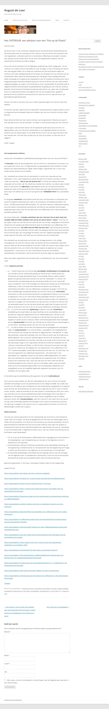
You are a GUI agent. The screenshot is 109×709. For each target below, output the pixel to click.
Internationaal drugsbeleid (87, 131)
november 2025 (83, 161)
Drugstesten (82, 121)
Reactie (7, 632)
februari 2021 (83, 241)
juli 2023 (81, 185)
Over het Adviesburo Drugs (41, 20)
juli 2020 (81, 256)
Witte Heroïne (83, 144)
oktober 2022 (83, 197)
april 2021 (82, 236)
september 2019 (84, 277)
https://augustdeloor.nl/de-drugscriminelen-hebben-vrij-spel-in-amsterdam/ (31, 571)
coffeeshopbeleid (62, 589)
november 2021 (83, 223)
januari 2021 (82, 243)
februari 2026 (83, 159)
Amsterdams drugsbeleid (42, 589)
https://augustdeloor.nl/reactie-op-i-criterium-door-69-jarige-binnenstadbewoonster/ (34, 478)
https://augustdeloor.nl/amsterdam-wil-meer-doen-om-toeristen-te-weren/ (31, 550)
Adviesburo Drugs (28, 589)
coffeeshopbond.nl (85, 377)
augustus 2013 (83, 353)
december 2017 (83, 318)
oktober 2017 (83, 323)
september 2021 (84, 225)
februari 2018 (83, 313)
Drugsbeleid (8, 591)
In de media (26, 591)
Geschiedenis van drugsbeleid (88, 126)
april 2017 (82, 336)
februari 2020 (83, 269)
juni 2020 (81, 259)
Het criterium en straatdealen (58, 607)
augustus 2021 (83, 228)
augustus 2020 (83, 254)
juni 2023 (81, 187)
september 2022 (84, 200)
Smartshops (82, 136)
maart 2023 (82, 195)
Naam (7, 655)
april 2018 (82, 307)
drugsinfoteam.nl (84, 374)
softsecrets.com (84, 379)
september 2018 (84, 297)
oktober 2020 (83, 249)
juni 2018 (81, 305)
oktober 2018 (83, 295)
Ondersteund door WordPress (13, 700)
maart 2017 (82, 338)
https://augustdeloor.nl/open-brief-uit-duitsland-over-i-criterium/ (27, 484)
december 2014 (83, 348)
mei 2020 (81, 261)
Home (6, 20)
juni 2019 (81, 282)
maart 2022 (82, 213)
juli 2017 (81, 330)
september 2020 (84, 251)
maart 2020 (82, 266)
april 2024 (82, 174)
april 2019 (82, 287)
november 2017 (83, 320)
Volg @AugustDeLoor (86, 391)
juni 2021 (81, 231)
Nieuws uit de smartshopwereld (89, 59)
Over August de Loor (20, 20)
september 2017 (84, 325)
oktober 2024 (83, 169)
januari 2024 (82, 177)
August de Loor (14, 10)
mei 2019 (81, 284)
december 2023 (83, 179)
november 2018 (83, 292)
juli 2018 (81, 302)
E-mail (7, 664)
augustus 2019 (83, 279)
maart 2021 (82, 238)
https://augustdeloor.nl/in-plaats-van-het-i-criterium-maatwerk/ (27, 473)
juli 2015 (81, 346)
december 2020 (83, 246)
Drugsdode (82, 118)
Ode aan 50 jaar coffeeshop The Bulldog (91, 54)
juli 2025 (81, 164)
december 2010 (83, 356)
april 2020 (82, 264)
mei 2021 (81, 233)
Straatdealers (35, 591)
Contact (66, 20)
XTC (80, 146)
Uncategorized (44, 591)
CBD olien (82, 110)
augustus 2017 (83, 328)
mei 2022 (81, 210)
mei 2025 (81, 167)
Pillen (80, 133)
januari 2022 (82, 218)
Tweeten (7, 583)
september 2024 (84, 172)
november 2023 (83, 182)
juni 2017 (81, 333)
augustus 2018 (83, 300)
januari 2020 (82, 272)
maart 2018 (82, 310)
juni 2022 (81, 208)
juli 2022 (81, 205)
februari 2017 (83, 341)
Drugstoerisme (17, 591)
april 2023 (82, 192)
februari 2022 (83, 215)
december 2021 (83, 220)
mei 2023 (81, 190)
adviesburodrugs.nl (85, 371)
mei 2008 (81, 359)
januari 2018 (82, 315)
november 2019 (83, 274)
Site (5, 672)
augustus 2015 (83, 343)
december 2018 (83, 289)
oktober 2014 (83, 351)
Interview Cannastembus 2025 (88, 57)
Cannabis (54, 589)
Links (57, 20)
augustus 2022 (83, 202)
